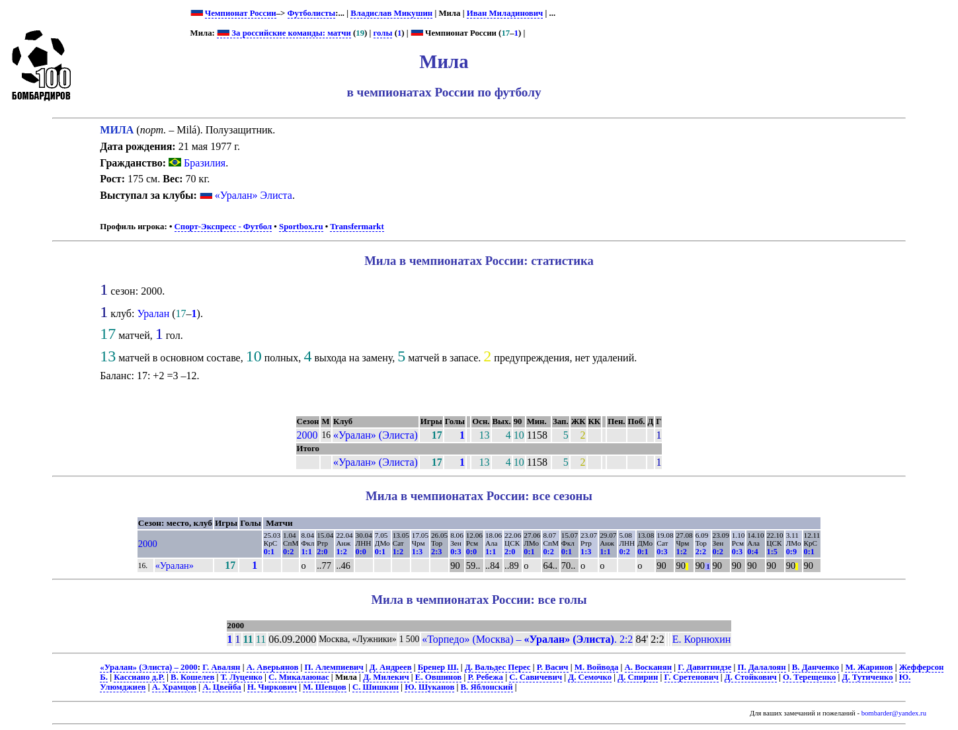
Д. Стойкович (751, 677)
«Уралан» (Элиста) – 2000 (148, 667)
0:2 (288, 551)
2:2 (701, 551)
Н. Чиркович (272, 687)
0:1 (269, 551)
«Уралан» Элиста (253, 195)
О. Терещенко (809, 677)
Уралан (153, 313)
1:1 (306, 551)
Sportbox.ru (301, 226)
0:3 (455, 551)
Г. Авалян (221, 667)
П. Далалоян (762, 667)
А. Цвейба (221, 687)
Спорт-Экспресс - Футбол (223, 226)
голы (383, 33)
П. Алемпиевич (334, 667)
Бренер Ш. (438, 667)
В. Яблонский (487, 687)
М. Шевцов (324, 687)
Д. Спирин (638, 677)
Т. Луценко (241, 677)
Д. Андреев (391, 667)
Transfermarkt (357, 226)
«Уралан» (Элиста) (375, 435)
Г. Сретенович (691, 677)
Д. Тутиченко (867, 677)
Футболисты (312, 13)
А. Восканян (648, 667)
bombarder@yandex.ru (893, 713)
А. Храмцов (174, 687)
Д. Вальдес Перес (498, 667)
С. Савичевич (535, 677)
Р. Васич (553, 667)
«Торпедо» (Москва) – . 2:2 (527, 639)
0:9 (791, 551)
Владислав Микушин (391, 13)
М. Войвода (597, 667)
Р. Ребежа (485, 677)
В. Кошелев (192, 677)
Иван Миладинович (505, 13)
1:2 (341, 551)
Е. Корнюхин (701, 639)
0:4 (752, 551)
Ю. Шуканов (429, 687)
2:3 (436, 551)
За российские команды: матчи (284, 33)
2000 (307, 435)
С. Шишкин (375, 687)
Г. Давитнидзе (704, 667)
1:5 (772, 551)
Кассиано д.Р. (139, 677)
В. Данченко (815, 667)
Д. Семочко (590, 677)
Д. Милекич (386, 677)
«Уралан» (174, 565)
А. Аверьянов (273, 667)
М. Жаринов (869, 667)
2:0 (322, 551)
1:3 (417, 551)
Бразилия (197, 162)
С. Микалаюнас (298, 677)
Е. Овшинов (438, 677)
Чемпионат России (240, 13)
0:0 (361, 551)
